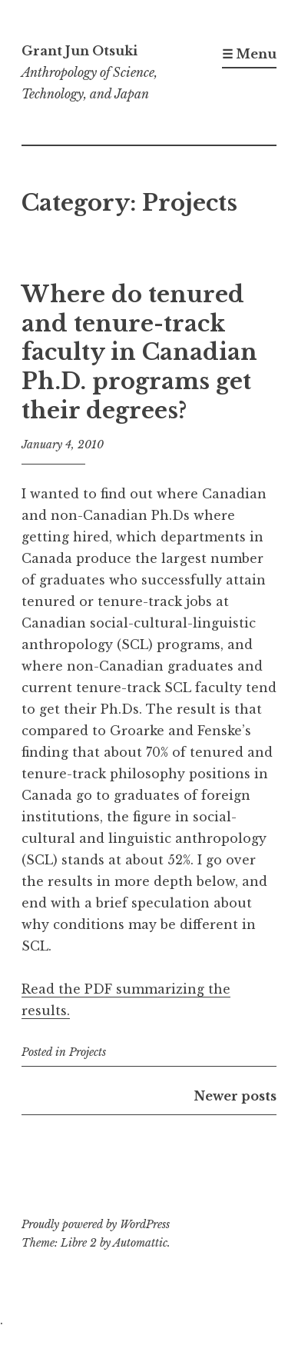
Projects (87, 1052)
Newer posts (235, 1096)
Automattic (140, 1243)
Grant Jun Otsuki (79, 50)
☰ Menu (249, 54)
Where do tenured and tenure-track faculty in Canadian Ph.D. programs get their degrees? (139, 353)
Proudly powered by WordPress (96, 1224)
